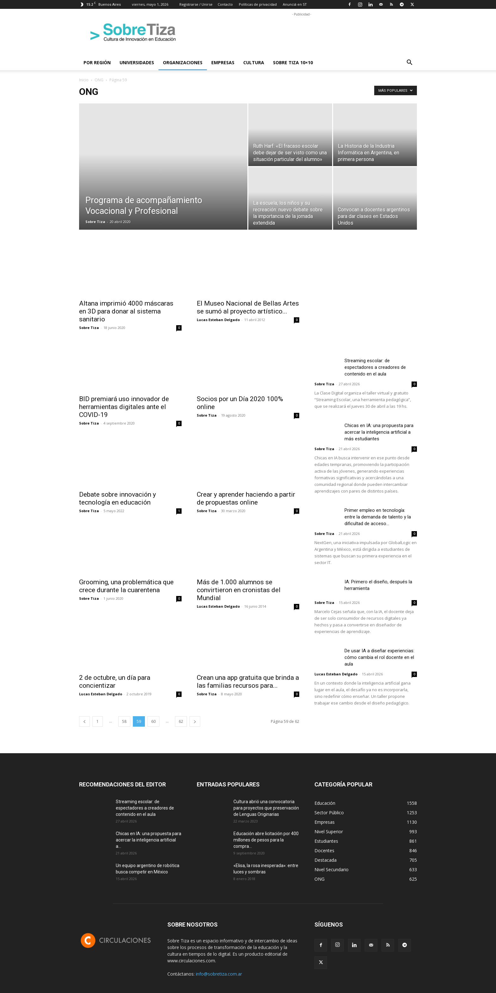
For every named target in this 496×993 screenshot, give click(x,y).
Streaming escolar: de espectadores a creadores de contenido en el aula (375, 367)
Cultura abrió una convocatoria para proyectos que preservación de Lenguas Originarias (266, 808)
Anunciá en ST (295, 4)
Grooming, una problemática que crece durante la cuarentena (126, 586)
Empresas (222, 62)
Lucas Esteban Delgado (218, 319)
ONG (99, 80)
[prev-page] (84, 721)
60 (153, 721)
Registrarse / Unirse (196, 4)
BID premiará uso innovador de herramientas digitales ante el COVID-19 (124, 407)
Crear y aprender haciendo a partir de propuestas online (246, 498)
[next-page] (194, 721)
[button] (409, 63)
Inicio (84, 80)
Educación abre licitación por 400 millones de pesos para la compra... (266, 840)
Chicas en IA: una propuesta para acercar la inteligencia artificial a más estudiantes (378, 432)
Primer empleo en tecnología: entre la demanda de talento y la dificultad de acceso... (377, 516)
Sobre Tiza (95, 221)
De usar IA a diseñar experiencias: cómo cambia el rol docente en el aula (379, 657)
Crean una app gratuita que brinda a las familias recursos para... (248, 681)
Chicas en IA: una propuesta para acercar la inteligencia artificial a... (148, 840)
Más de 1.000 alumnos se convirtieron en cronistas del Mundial (239, 590)
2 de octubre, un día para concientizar (114, 681)
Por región (97, 62)
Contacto (225, 4)
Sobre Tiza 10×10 (293, 62)
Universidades (137, 62)
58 (124, 721)
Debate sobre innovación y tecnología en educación (117, 498)
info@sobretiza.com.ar (219, 974)
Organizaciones (182, 62)
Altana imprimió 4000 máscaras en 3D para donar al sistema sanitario (126, 311)
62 (181, 721)
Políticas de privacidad (258, 4)
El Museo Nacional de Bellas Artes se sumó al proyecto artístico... (248, 307)
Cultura (253, 62)
